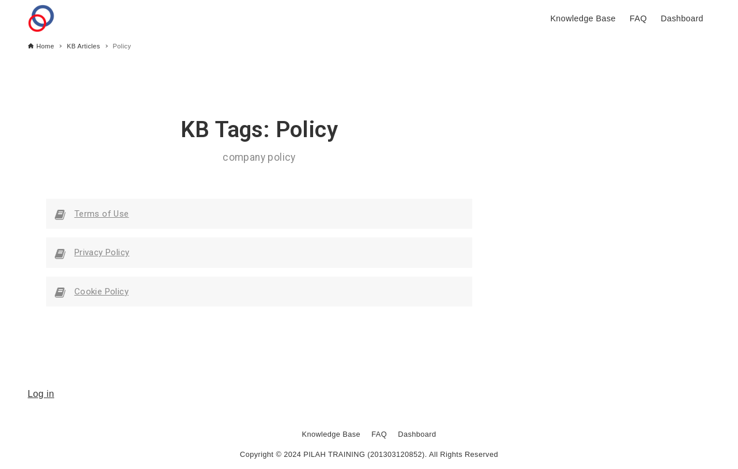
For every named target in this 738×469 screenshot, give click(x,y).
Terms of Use (101, 214)
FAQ (379, 434)
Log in (41, 394)
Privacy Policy (102, 252)
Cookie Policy (101, 291)
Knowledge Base (331, 434)
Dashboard (417, 434)
